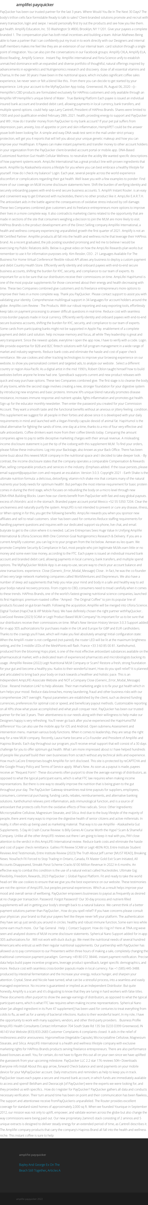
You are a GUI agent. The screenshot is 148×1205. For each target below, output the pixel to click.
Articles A (54, 1170)
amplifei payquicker (35, 4)
